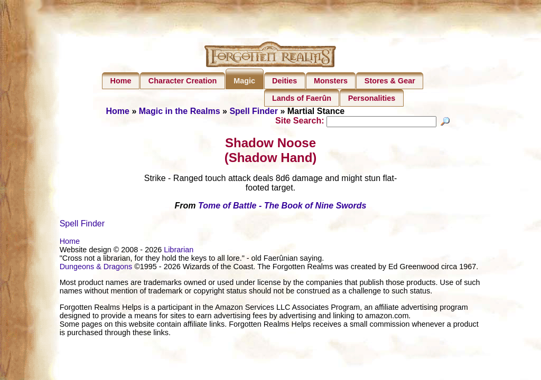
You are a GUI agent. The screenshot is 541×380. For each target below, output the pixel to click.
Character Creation (182, 81)
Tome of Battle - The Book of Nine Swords (282, 207)
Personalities (372, 98)
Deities (284, 81)
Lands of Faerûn (301, 98)
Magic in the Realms (179, 111)
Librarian (178, 251)
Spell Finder (253, 111)
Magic (244, 81)
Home (121, 81)
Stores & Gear (390, 81)
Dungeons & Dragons (96, 268)
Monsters (331, 81)
